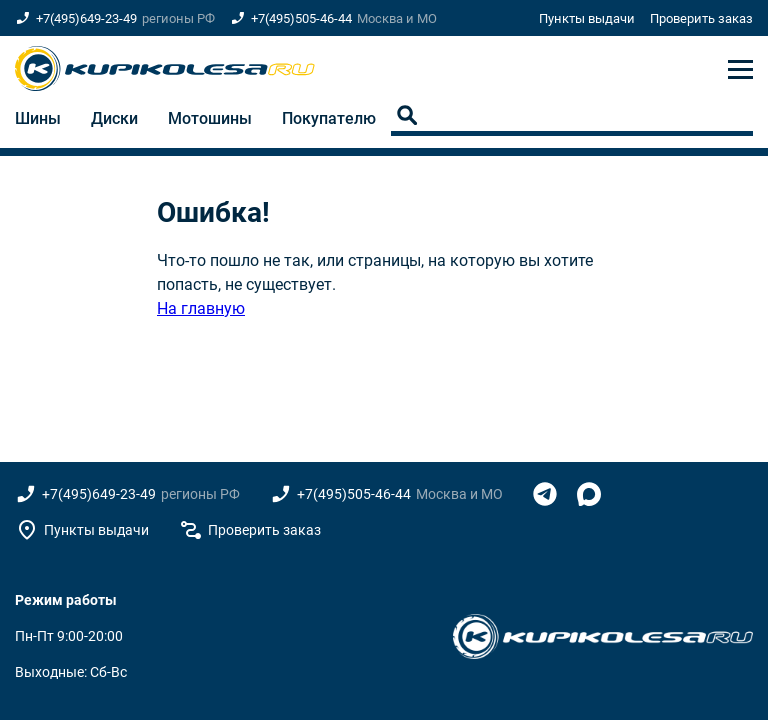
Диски (114, 118)
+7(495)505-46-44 (301, 18)
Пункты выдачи (587, 18)
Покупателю (329, 118)
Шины (38, 118)
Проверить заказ (701, 18)
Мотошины (210, 118)
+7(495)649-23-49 (86, 18)
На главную (201, 308)
